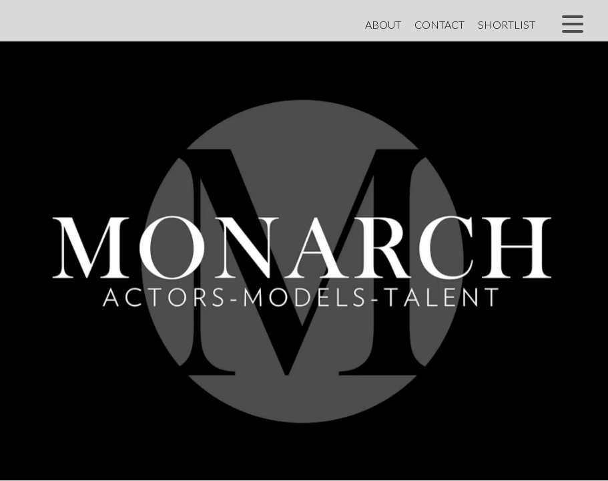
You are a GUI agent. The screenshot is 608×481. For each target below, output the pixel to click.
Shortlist (506, 24)
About (383, 24)
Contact (439, 24)
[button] (572, 24)
